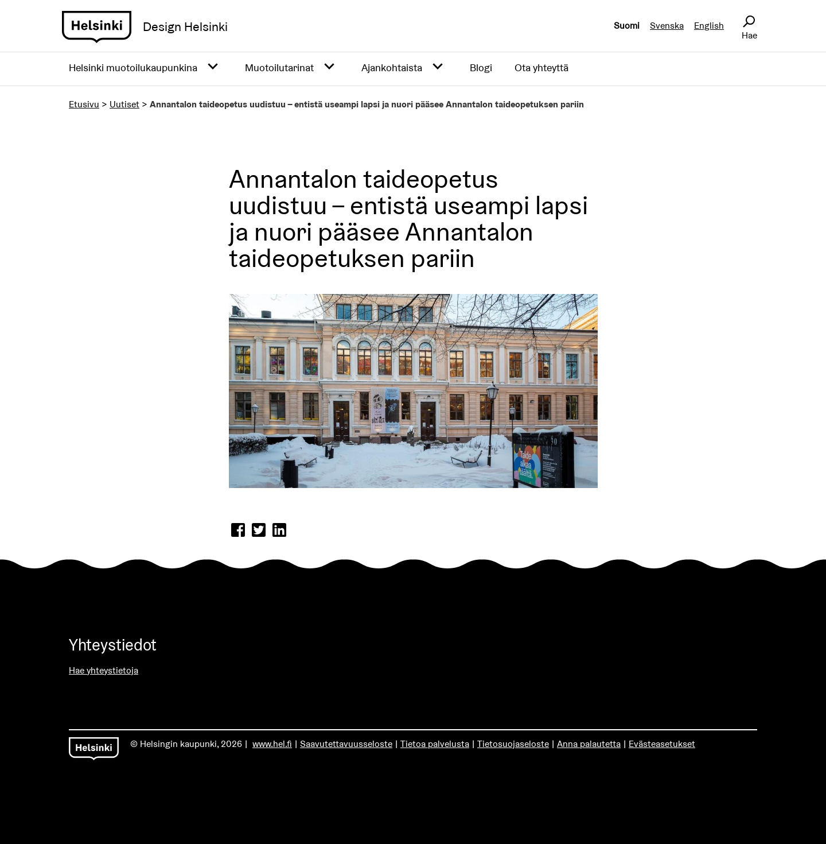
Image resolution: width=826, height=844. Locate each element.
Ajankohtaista (391, 67)
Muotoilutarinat (279, 67)
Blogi (481, 67)
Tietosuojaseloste (513, 744)
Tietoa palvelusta (434, 744)
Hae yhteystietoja (103, 670)
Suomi (627, 26)
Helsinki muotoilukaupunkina (133, 67)
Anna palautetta (589, 744)
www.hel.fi (272, 744)
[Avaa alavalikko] (212, 67)
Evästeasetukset (662, 744)
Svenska (667, 26)
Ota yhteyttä (541, 67)
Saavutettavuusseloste (346, 744)
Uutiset (124, 104)
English (709, 26)
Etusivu (84, 104)
